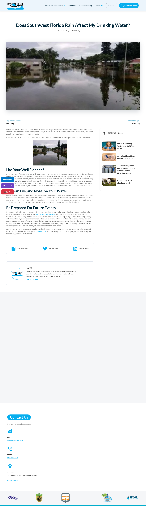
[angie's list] (39, 498)
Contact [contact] (111, 5)
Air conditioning (85, 5)
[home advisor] (65, 498)
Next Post (132, 120)
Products (72, 5)
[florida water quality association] (106, 498)
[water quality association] (13, 498)
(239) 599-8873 (12, 458)
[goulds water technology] (132, 498)
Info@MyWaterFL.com (15, 440)
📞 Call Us (7, 192)
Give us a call (41, 231)
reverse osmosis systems (45, 214)
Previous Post (15, 120)
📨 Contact (7, 186)
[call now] (129, 5)
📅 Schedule (7, 180)
